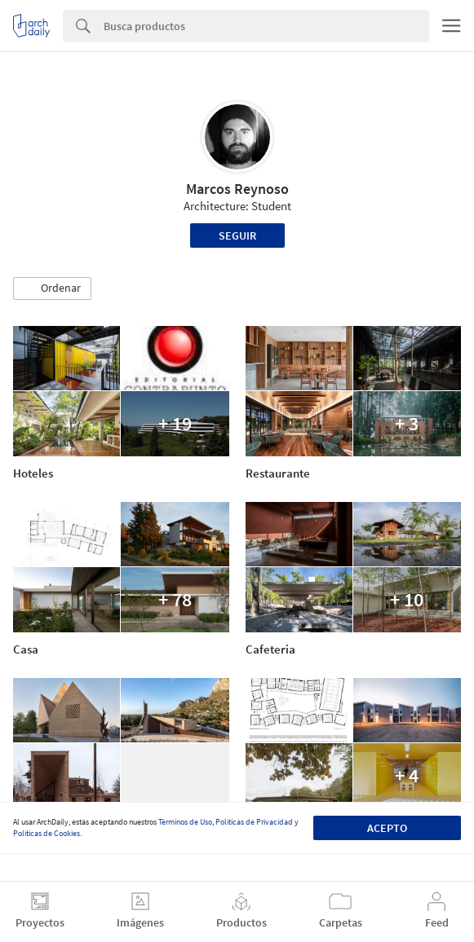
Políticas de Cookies (46, 833)
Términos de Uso (185, 822)
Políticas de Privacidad (254, 822)
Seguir (237, 235)
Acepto (387, 828)
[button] (52, 288)
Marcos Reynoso (237, 188)
